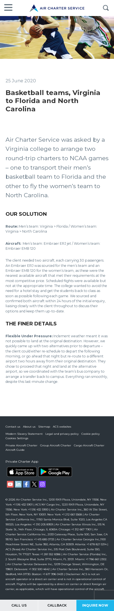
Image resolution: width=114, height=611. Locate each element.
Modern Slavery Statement (24, 434)
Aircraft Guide (15, 450)
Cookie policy (90, 434)
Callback (57, 605)
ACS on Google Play (55, 472)
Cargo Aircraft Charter (89, 445)
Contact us (13, 426)
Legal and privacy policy (62, 434)
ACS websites (62, 426)
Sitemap (44, 426)
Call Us (19, 605)
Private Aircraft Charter (21, 445)
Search (105, 8)
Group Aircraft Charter (55, 445)
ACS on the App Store (22, 472)
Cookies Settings (17, 438)
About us (29, 426)
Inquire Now (95, 605)
